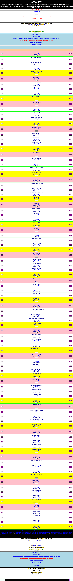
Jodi (2, 53)
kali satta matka (22, 532)
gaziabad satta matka (46, 533)
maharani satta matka (5, 533)
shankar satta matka (11, 532)
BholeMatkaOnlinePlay (3, 579)
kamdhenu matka (23, 531)
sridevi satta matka (17, 532)
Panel (71, 53)
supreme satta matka (66, 534)
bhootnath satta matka (67, 533)
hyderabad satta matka (59, 534)
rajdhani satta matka (34, 534)
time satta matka (45, 532)
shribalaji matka (19, 530)
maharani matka (54, 530)
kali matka (15, 530)
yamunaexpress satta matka (4, 534)
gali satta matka (34, 532)
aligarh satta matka (53, 534)
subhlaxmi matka (28, 530)
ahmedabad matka (18, 531)
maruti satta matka (57, 532)
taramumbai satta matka (31, 533)
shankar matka (7, 530)
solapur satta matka (17, 533)
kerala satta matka (5, 532)
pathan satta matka (51, 532)
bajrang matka (40, 531)
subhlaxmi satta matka (40, 532)
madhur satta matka (69, 532)
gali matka (23, 530)
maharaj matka (45, 530)
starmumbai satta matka (46, 534)
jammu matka (28, 531)
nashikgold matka (55, 531)
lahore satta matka (11, 534)
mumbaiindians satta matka (39, 533)
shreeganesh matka (69, 530)
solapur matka (64, 530)
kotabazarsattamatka (36, 535)
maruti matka (41, 530)
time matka (32, 530)
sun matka (71, 536)
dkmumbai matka (50, 531)
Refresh (36, 14)
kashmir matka (45, 531)
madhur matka (50, 530)
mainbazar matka (60, 531)
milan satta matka (16, 534)
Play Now (36, 55)
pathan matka (36, 530)
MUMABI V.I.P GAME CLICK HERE (36, 21)
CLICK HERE (36, 21)
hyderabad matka (7, 531)
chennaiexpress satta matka (60, 533)
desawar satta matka (11, 533)
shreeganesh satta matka (24, 533)
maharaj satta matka (63, 532)
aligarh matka (3, 531)
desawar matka (59, 530)
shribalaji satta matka (28, 532)
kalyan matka (36, 531)
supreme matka (13, 531)
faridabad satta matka (53, 533)
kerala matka (3, 530)
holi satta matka (22, 534)
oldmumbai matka (66, 531)
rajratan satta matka (27, 534)
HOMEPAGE (36, 578)
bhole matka (32, 531)
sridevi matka (12, 530)
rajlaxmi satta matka (40, 534)
